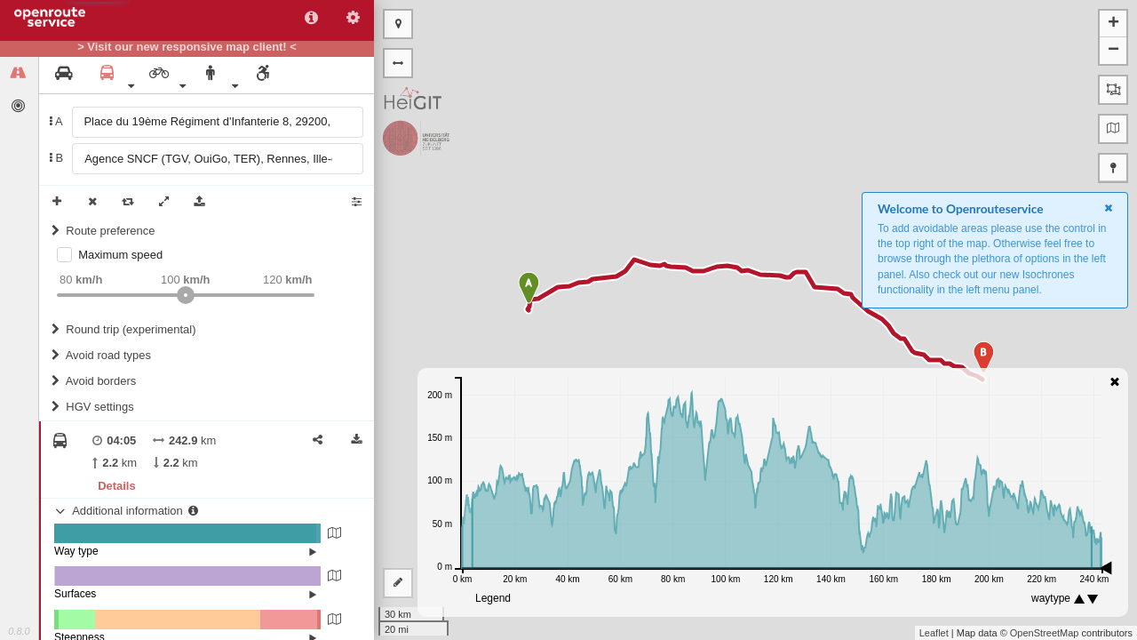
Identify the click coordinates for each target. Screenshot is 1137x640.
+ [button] (1113, 24)
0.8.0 (18, 631)
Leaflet (934, 633)
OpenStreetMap (1044, 633)
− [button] (1113, 50)
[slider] (186, 295)
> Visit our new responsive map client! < (187, 47)
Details (116, 485)
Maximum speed (120, 254)
